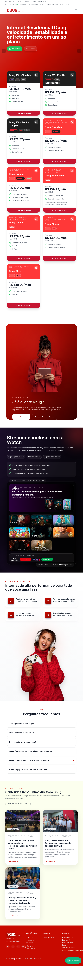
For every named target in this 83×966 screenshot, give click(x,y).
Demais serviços (39, 1)
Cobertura (28, 937)
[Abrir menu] (75, 10)
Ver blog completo (20, 804)
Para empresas (24, 1)
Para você (9, 1)
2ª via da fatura (64, 4)
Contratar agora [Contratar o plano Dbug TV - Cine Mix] (23, 116)
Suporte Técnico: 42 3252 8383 (49, 4)
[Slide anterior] (4, 51)
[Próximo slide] (79, 51)
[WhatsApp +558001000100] (73, 960)
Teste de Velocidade (30, 947)
